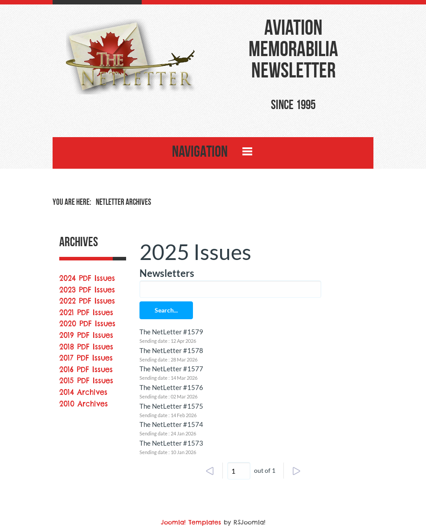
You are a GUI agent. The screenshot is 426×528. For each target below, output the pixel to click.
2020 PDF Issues (87, 323)
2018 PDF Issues (86, 346)
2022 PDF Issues (87, 300)
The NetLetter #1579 (171, 332)
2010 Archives (83, 403)
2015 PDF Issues (86, 380)
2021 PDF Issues (86, 312)
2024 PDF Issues (87, 278)
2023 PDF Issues (87, 289)
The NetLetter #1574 (171, 424)
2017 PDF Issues (86, 357)
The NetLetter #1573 (171, 443)
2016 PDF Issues (86, 369)
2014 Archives (83, 392)
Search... (166, 310)
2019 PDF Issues (86, 335)
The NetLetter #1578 (171, 350)
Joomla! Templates (191, 522)
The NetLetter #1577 (171, 369)
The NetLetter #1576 (171, 387)
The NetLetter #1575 (171, 406)
